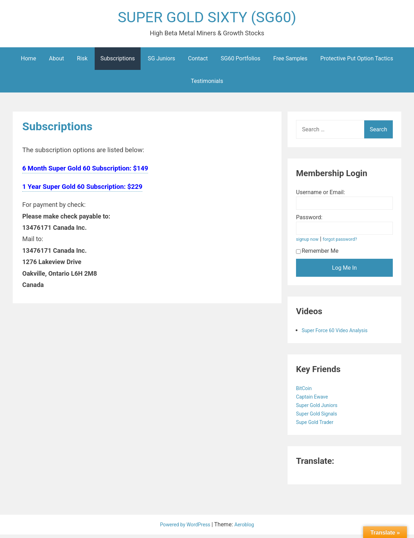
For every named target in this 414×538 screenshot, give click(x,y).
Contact (198, 62)
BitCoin (305, 391)
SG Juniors (161, 62)
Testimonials (207, 84)
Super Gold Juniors (320, 408)
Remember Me (317, 254)
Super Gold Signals (320, 417)
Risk (82, 62)
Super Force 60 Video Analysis (340, 333)
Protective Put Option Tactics (356, 62)
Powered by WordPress (184, 528)
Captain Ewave (315, 400)
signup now (309, 243)
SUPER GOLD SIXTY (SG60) (207, 19)
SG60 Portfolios (240, 62)
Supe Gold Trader (318, 425)
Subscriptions (117, 62)
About (56, 62)
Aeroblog (248, 528)
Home (28, 62)
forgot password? (346, 243)
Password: (309, 220)
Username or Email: (320, 195)
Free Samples (290, 62)
